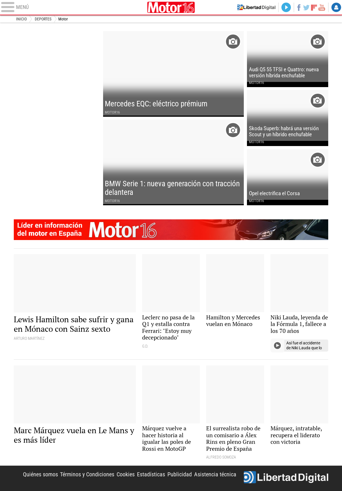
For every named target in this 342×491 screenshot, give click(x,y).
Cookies (126, 474)
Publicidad (179, 474)
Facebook (299, 7)
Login (336, 7)
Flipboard (314, 7)
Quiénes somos (40, 474)
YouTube (322, 7)
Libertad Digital (286, 478)
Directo (286, 7)
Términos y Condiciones (87, 474)
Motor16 (171, 7)
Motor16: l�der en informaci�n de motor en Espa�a (171, 229)
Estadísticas (151, 474)
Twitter (306, 7)
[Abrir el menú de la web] (73, 7)
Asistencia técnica (215, 474)
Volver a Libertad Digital (256, 7)
